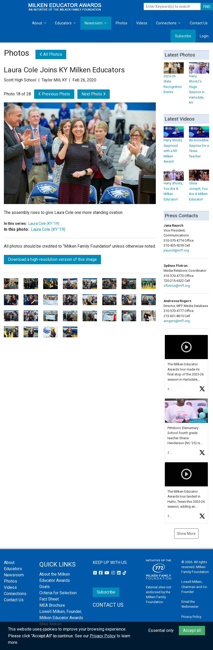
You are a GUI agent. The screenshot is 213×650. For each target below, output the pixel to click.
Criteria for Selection (58, 592)
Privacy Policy (191, 617)
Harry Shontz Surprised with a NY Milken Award (174, 146)
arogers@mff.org (177, 321)
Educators (63, 23)
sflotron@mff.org (177, 286)
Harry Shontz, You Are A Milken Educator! (174, 187)
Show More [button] (186, 534)
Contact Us (199, 23)
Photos (121, 23)
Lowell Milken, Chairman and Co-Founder (194, 586)
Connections (166, 23)
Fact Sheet (49, 599)
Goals (44, 586)
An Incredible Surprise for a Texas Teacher (199, 144)
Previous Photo (54, 94)
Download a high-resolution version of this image (52, 259)
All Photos (51, 54)
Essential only (161, 630)
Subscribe (183, 36)
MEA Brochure (52, 605)
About (37, 23)
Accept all (192, 630)
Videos (141, 23)
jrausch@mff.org (176, 250)
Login (204, 36)
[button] (186, 365)
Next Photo (94, 94)
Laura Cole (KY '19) (43, 223)
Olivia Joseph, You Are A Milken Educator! (199, 187)
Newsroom (93, 23)
